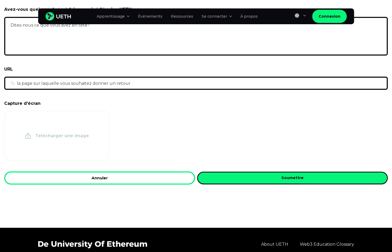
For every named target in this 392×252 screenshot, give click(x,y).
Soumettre (292, 178)
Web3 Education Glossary (327, 244)
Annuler (100, 178)
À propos (249, 16)
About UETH (274, 244)
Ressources (182, 16)
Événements (150, 16)
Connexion (329, 16)
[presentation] (57, 136)
